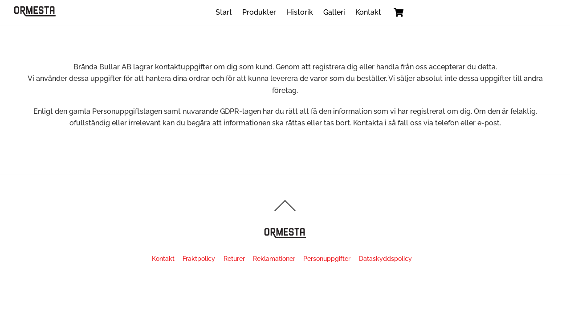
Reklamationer (274, 258)
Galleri (334, 12)
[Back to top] (285, 210)
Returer (234, 258)
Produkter (259, 12)
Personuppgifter (326, 258)
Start (224, 12)
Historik (300, 12)
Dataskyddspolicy (385, 258)
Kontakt (368, 12)
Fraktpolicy (199, 258)
